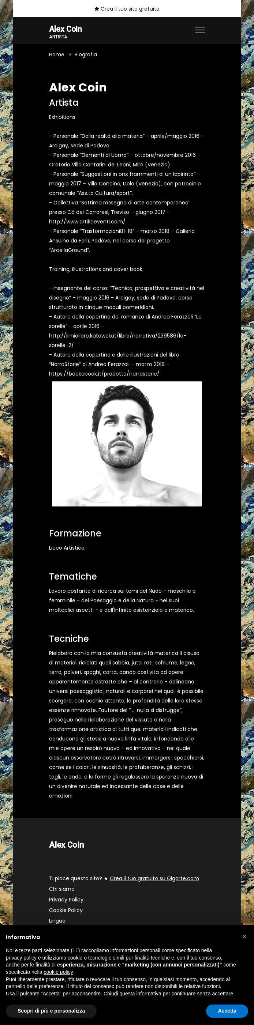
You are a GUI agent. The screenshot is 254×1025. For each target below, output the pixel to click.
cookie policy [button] (58, 972)
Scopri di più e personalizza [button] (51, 1011)
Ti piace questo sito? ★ (124, 878)
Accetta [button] (227, 1011)
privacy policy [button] (21, 958)
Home (56, 54)
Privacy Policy (66, 900)
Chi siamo (62, 889)
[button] (244, 936)
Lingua (57, 921)
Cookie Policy (66, 910)
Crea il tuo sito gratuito (127, 8)
